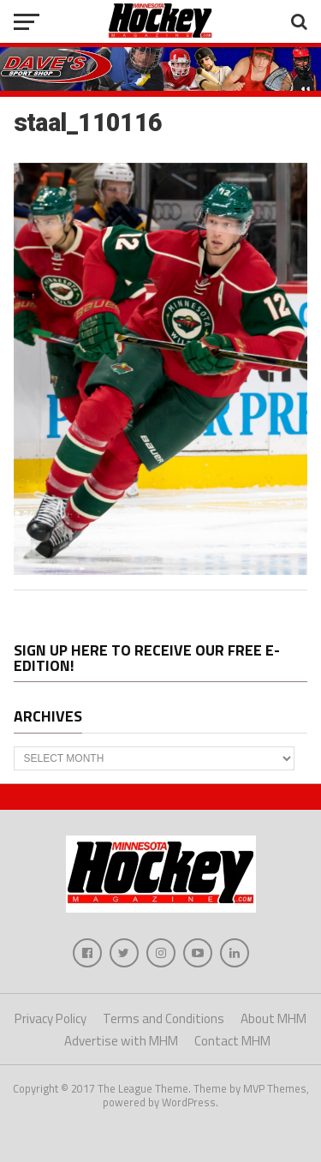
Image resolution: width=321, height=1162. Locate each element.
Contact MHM (232, 1041)
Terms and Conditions (163, 1018)
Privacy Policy (50, 1018)
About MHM (273, 1018)
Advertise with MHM (121, 1041)
